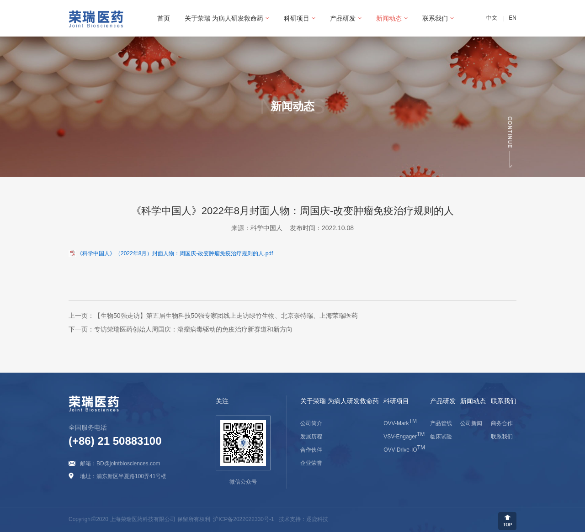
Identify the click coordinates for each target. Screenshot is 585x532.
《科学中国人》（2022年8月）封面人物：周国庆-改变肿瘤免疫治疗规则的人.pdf (175, 253)
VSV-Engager (404, 436)
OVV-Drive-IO (404, 450)
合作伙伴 (311, 450)
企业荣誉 (311, 463)
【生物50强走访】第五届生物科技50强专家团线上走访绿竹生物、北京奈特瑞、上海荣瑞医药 (226, 315)
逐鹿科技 (317, 519)
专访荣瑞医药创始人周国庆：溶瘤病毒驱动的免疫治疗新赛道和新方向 (193, 329)
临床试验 (441, 436)
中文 (491, 18)
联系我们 (502, 436)
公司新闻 (471, 423)
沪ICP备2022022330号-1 (243, 519)
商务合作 (502, 423)
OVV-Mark (400, 423)
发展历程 (311, 436)
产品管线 (441, 423)
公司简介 (311, 423)
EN (512, 18)
